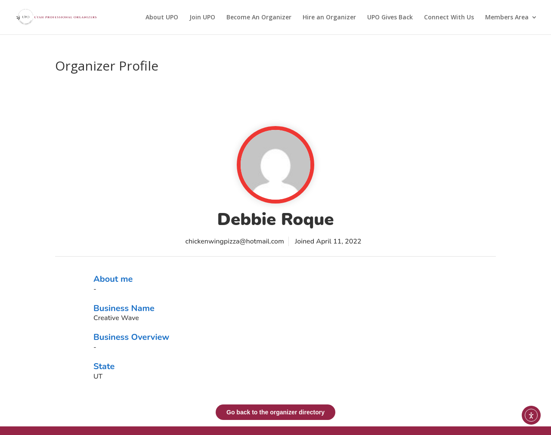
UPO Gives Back (390, 17)
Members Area (507, 17)
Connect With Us (449, 17)
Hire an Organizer (329, 17)
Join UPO (202, 17)
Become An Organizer (258, 17)
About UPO (161, 17)
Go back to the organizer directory (275, 412)
